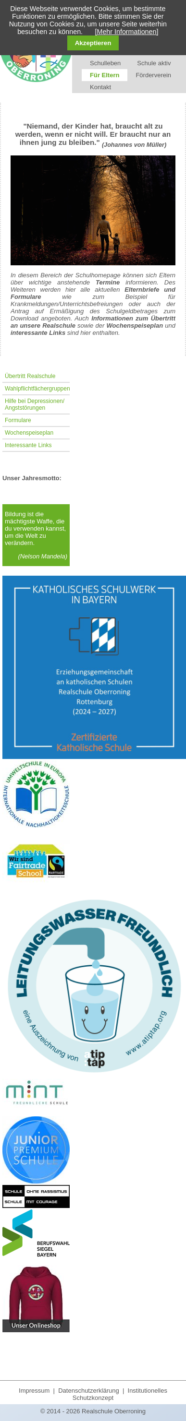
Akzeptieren (93, 43)
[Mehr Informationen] (127, 32)
